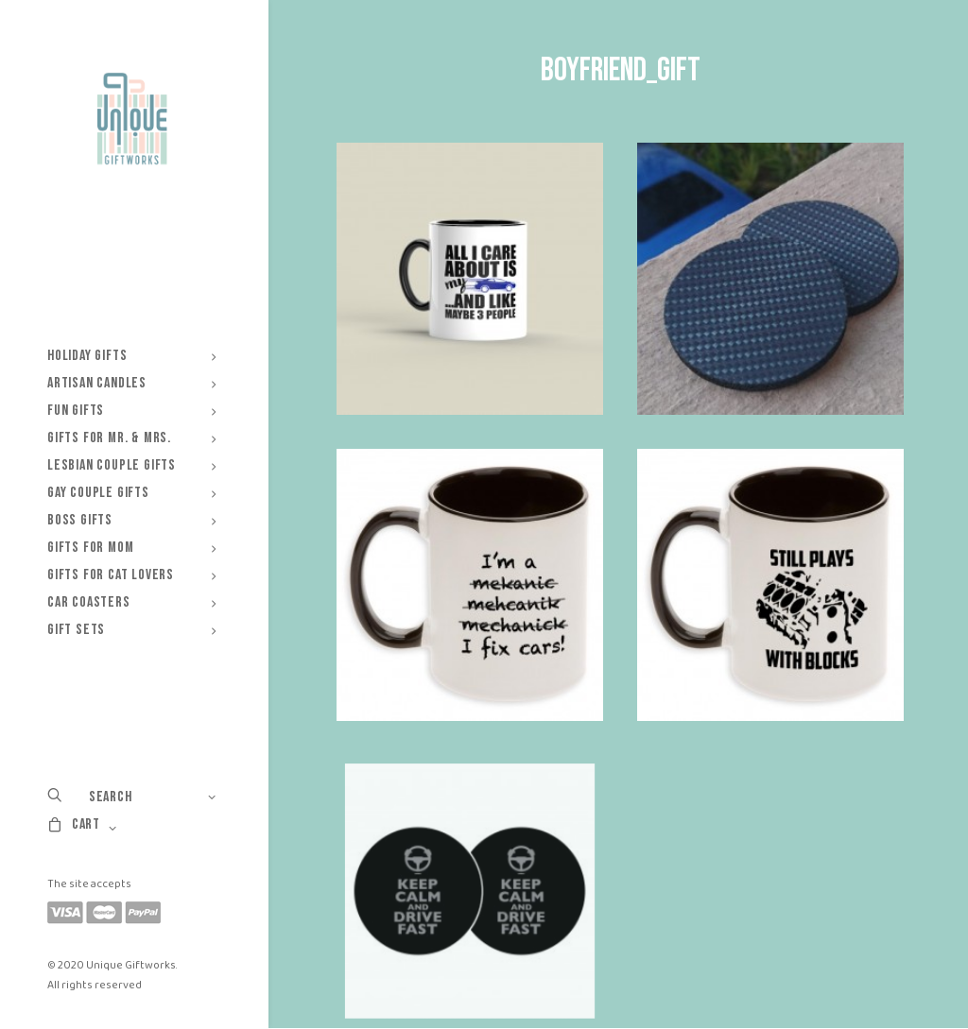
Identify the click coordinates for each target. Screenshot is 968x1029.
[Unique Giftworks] (131, 119)
